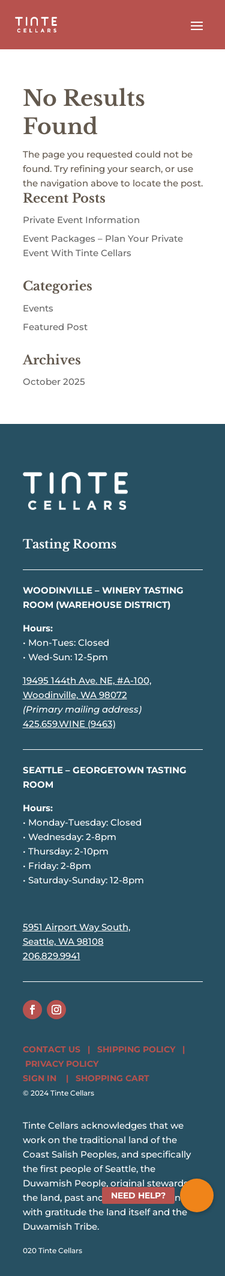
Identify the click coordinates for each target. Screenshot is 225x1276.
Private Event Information (81, 219)
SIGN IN (39, 1078)
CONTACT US (51, 1049)
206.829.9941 (51, 956)
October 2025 (54, 381)
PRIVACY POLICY (61, 1063)
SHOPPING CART (112, 1078)
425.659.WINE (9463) (69, 723)
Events (38, 308)
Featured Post (55, 327)
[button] (197, 1195)
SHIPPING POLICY (136, 1049)
